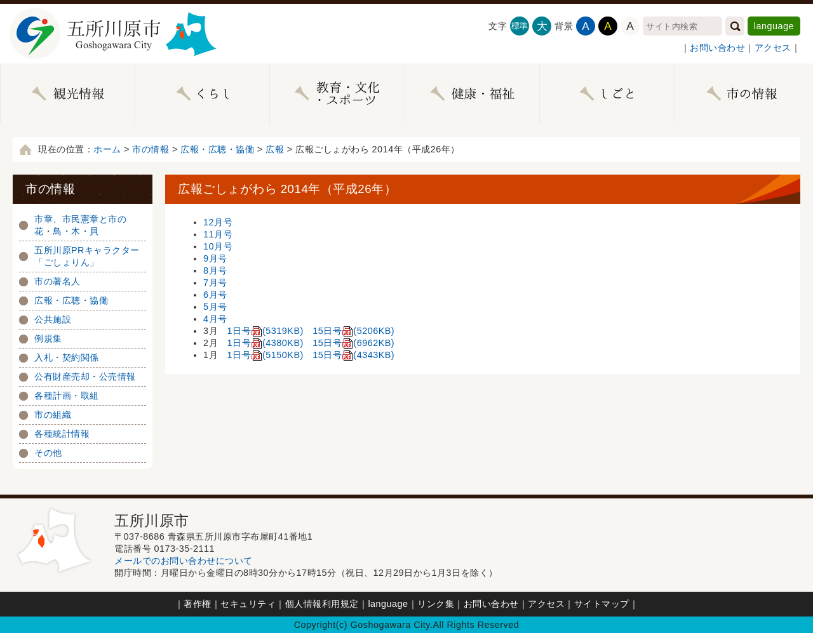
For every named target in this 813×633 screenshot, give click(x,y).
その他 (48, 453)
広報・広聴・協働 (217, 149)
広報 (274, 149)
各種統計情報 (62, 434)
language (774, 26)
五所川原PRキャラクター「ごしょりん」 (87, 256)
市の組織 (52, 415)
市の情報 (150, 149)
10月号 (217, 246)
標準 (519, 25)
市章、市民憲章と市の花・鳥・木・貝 (80, 225)
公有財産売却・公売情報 (85, 376)
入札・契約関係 (66, 357)
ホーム (107, 149)
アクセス (773, 48)
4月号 (215, 319)
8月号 (215, 270)
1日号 (265, 331)
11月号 (217, 234)
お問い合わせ (717, 48)
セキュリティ (248, 604)
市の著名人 (57, 281)
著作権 (198, 604)
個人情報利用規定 (322, 604)
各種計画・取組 (66, 395)
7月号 (215, 282)
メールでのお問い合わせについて (183, 561)
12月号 (217, 222)
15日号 (353, 331)
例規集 (48, 338)
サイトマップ (601, 604)
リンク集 (435, 604)
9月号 (215, 258)
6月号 (215, 295)
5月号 (215, 307)
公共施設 (52, 319)
